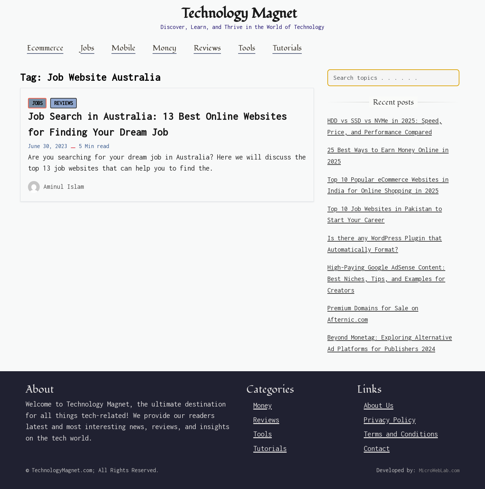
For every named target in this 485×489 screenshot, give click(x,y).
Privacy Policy (390, 420)
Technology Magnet (239, 13)
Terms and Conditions (401, 434)
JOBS (37, 103)
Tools (246, 48)
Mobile (123, 48)
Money (164, 48)
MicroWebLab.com (439, 470)
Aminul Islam (63, 186)
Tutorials (287, 48)
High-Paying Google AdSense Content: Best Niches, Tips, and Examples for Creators (386, 278)
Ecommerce (45, 48)
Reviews (207, 48)
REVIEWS (63, 103)
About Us (378, 405)
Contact (377, 448)
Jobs (87, 48)
